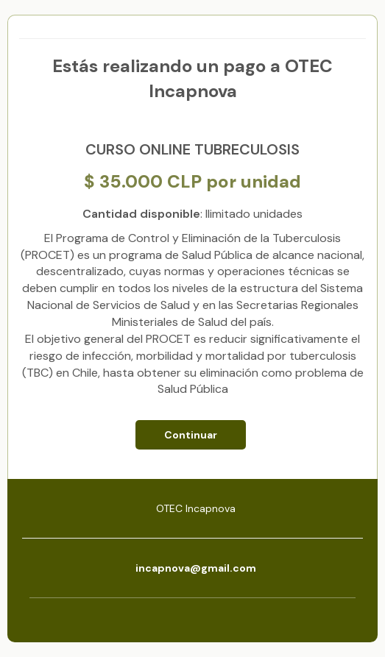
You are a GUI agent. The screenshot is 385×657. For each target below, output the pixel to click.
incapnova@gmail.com (195, 568)
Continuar (190, 434)
